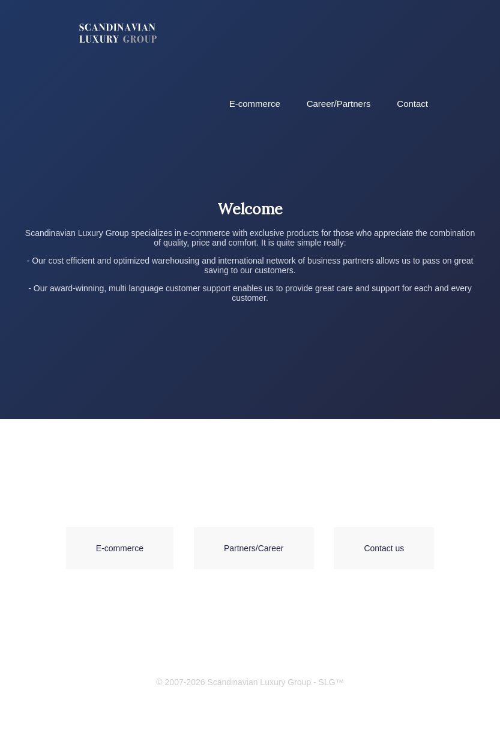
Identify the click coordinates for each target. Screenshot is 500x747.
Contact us (384, 548)
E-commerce (254, 103)
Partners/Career (254, 548)
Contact (412, 103)
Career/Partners (339, 103)
